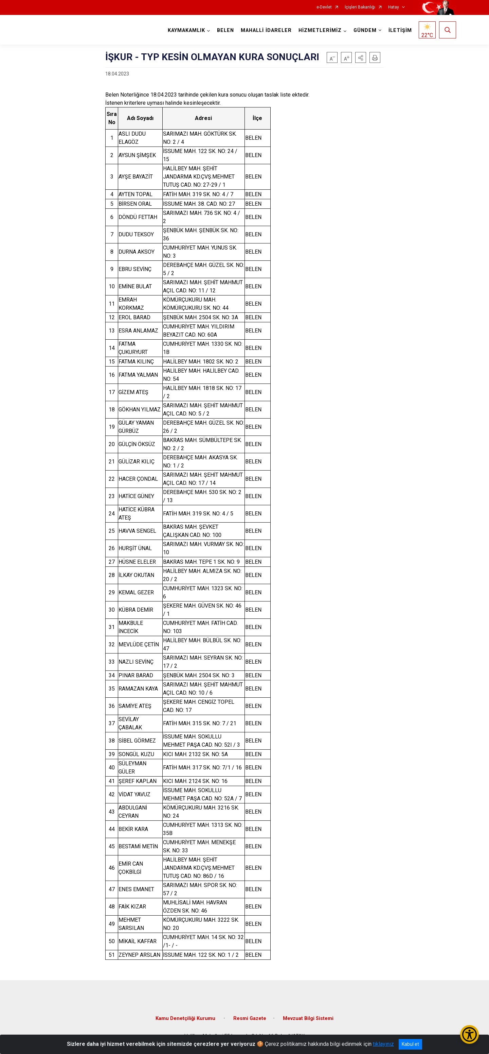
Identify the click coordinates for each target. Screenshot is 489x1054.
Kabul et (410, 1044)
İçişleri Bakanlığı (360, 7)
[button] (360, 57)
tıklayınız (383, 1044)
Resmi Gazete (249, 1018)
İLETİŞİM (400, 30)
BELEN (225, 30)
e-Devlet (324, 7)
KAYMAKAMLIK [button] (186, 30)
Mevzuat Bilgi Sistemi (308, 1018)
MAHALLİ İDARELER (266, 30)
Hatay (393, 7)
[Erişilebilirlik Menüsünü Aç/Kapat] (469, 1034)
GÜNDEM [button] (365, 30)
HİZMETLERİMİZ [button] (320, 30)
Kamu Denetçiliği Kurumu (186, 1018)
